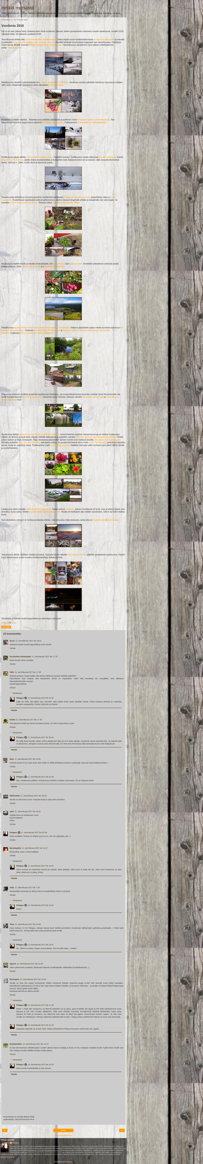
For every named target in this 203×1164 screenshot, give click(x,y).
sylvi (12, 811)
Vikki (12, 672)
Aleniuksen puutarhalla (93, 397)
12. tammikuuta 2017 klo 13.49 (30, 964)
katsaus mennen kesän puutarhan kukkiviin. (39, 434)
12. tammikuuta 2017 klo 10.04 (28, 924)
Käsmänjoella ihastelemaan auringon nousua (34, 42)
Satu (12, 759)
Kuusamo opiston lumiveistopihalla (94, 120)
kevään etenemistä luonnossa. (24, 202)
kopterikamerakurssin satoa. (106, 520)
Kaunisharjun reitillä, (76, 554)
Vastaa (12, 648)
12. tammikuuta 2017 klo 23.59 (33, 979)
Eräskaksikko (16, 1044)
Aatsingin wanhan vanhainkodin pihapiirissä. (96, 437)
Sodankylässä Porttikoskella (47, 330)
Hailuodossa (112, 397)
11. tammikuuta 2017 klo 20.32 (41, 698)
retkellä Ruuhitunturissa (12, 160)
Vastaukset (17, 693)
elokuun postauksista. (32, 397)
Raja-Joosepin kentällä (28, 442)
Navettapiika (15, 848)
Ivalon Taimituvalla (97, 442)
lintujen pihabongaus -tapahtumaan (45, 45)
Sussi (12, 641)
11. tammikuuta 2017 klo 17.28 (28, 672)
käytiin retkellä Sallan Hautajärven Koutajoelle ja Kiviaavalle (41, 327)
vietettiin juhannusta (31, 266)
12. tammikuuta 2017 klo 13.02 (41, 866)
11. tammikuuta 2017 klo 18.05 (28, 759)
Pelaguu (20, 698)
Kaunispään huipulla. (60, 445)
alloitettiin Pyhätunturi (54, 266)
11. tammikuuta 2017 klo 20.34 (41, 737)
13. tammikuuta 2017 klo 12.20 (41, 1025)
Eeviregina (14, 979)
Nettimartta (15, 796)
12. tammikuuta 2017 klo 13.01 (41, 945)
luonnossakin (76, 264)
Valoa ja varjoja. (56, 85)
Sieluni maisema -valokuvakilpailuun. (37, 333)
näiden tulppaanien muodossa (55, 82)
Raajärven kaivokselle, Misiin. (66, 202)
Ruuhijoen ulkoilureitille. (53, 122)
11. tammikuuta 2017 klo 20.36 (41, 777)
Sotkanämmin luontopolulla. (38, 509)
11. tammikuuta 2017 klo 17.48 (29, 720)
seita (12, 887)
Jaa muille (6, 627)
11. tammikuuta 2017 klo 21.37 (35, 848)
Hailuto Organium (9, 400)
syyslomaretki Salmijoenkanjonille (44, 512)
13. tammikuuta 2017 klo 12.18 (41, 1005)
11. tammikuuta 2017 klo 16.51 (28, 641)
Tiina (12, 924)
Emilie (12, 720)
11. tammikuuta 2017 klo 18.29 (33, 796)
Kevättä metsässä (107, 157)
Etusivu (63, 1130)
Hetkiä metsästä (17, 7)
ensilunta (69, 509)
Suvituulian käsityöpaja (20, 656)
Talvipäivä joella (14, 48)
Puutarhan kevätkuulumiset (77, 197)
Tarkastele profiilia (7, 1157)
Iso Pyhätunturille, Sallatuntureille (40, 39)
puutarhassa (59, 264)
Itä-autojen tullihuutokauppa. (108, 440)
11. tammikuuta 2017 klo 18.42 (28, 811)
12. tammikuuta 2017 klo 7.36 (27, 887)
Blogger (69, 1162)
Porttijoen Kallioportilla (104, 39)
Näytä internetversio (63, 1135)
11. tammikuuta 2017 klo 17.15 (45, 656)
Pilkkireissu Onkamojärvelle (39, 157)
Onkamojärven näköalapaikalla (91, 122)
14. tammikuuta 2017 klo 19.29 (41, 1064)
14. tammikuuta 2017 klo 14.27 (36, 1044)
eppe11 (13, 964)
